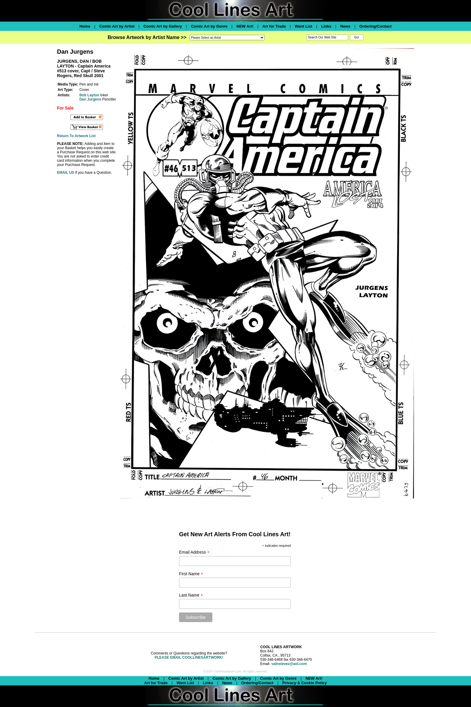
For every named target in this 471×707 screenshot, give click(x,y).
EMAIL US (65, 172)
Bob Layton (89, 95)
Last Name (191, 595)
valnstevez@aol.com (289, 664)
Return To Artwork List (76, 136)
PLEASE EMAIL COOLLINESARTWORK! (189, 657)
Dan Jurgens (90, 99)
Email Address (194, 552)
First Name (191, 574)
